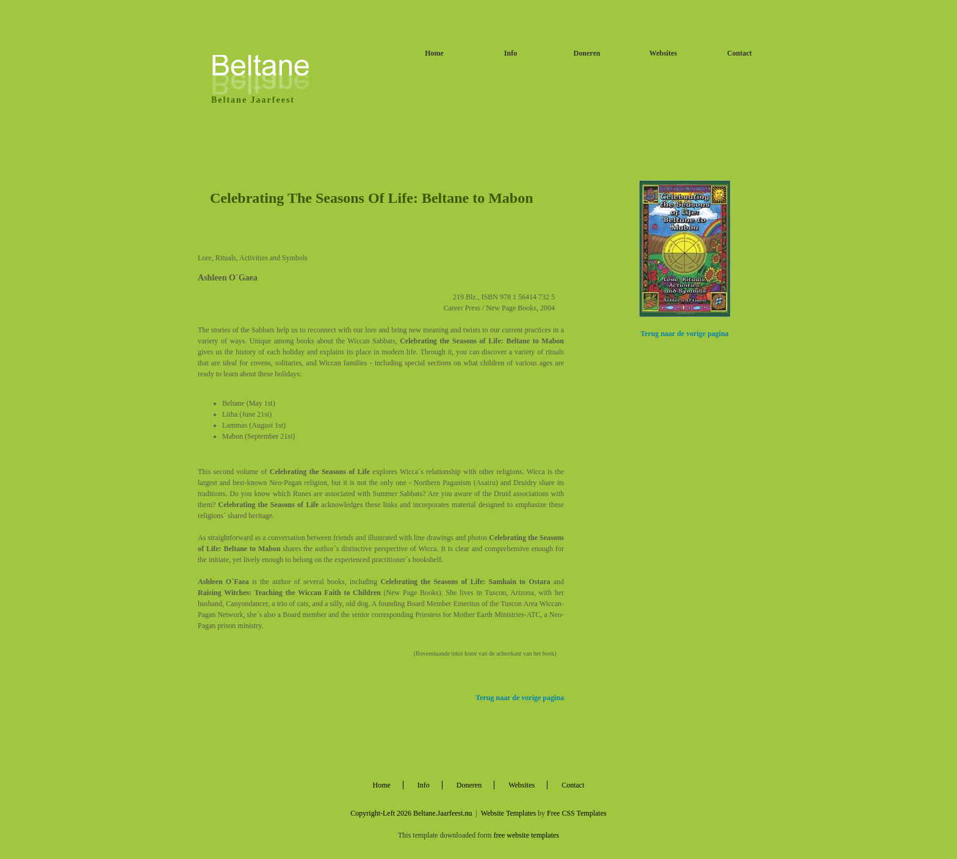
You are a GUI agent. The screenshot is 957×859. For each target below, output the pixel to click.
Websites (663, 53)
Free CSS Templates (577, 813)
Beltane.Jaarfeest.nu (442, 813)
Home (434, 53)
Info (510, 53)
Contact (739, 53)
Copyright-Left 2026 (380, 813)
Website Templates (508, 813)
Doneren (587, 53)
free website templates (526, 835)
